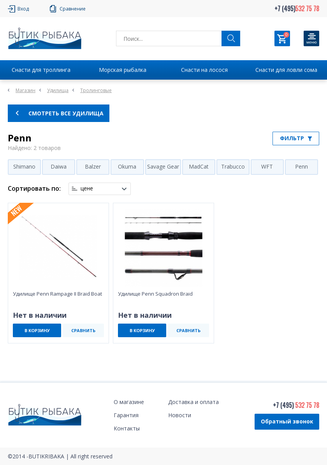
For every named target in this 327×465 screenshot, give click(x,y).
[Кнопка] (311, 38)
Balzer (93, 166)
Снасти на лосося (204, 69)
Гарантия (126, 415)
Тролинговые (96, 90)
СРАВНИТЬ (83, 330)
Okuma (127, 166)
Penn (301, 166)
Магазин (25, 90)
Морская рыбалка (122, 69)
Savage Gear (163, 166)
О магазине (129, 402)
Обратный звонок (287, 421)
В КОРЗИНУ (37, 330)
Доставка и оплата (193, 402)
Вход (23, 8)
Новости (179, 415)
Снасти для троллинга (41, 69)
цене (87, 188)
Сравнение (73, 8)
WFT (267, 166)
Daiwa (59, 166)
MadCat (199, 166)
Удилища (58, 90)
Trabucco (233, 166)
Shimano (24, 166)
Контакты (127, 428)
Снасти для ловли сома (286, 69)
